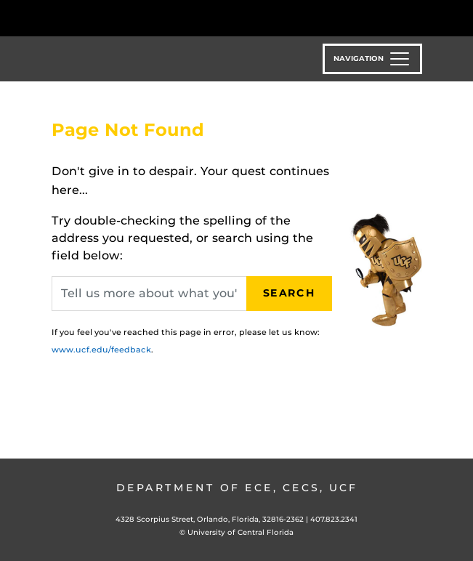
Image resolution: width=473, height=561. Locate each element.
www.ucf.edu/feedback (101, 349)
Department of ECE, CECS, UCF (236, 487)
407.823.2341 (333, 519)
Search (289, 292)
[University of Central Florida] (110, 18)
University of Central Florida (240, 532)
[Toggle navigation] (372, 59)
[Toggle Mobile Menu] (458, 17)
